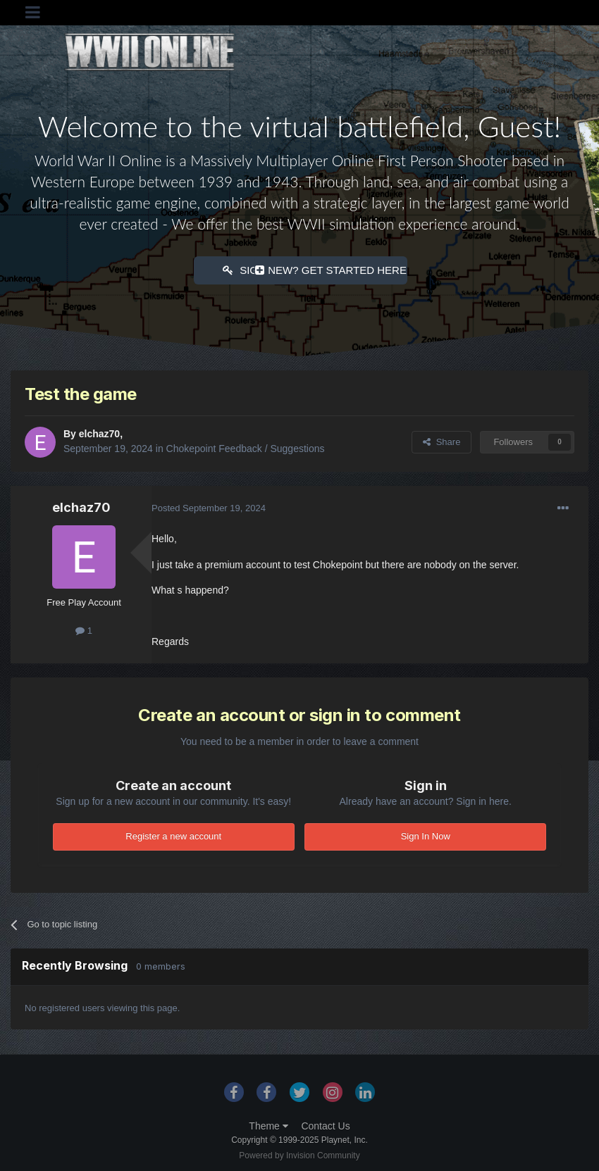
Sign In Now (425, 834)
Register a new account (173, 834)
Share (441, 440)
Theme (268, 1124)
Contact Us (325, 1124)
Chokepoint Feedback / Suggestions (245, 447)
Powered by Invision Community (299, 1154)
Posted (209, 506)
